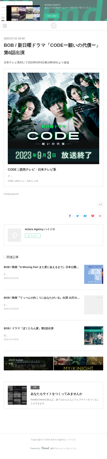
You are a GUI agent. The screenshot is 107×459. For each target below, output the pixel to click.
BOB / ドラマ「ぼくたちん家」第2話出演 (28, 332)
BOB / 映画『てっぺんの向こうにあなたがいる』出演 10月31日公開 (44, 301)
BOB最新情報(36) (11, 198)
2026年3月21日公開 (14, 278)
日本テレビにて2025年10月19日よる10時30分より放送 (32, 339)
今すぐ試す (52, 16)
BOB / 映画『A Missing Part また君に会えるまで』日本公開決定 (43, 270)
